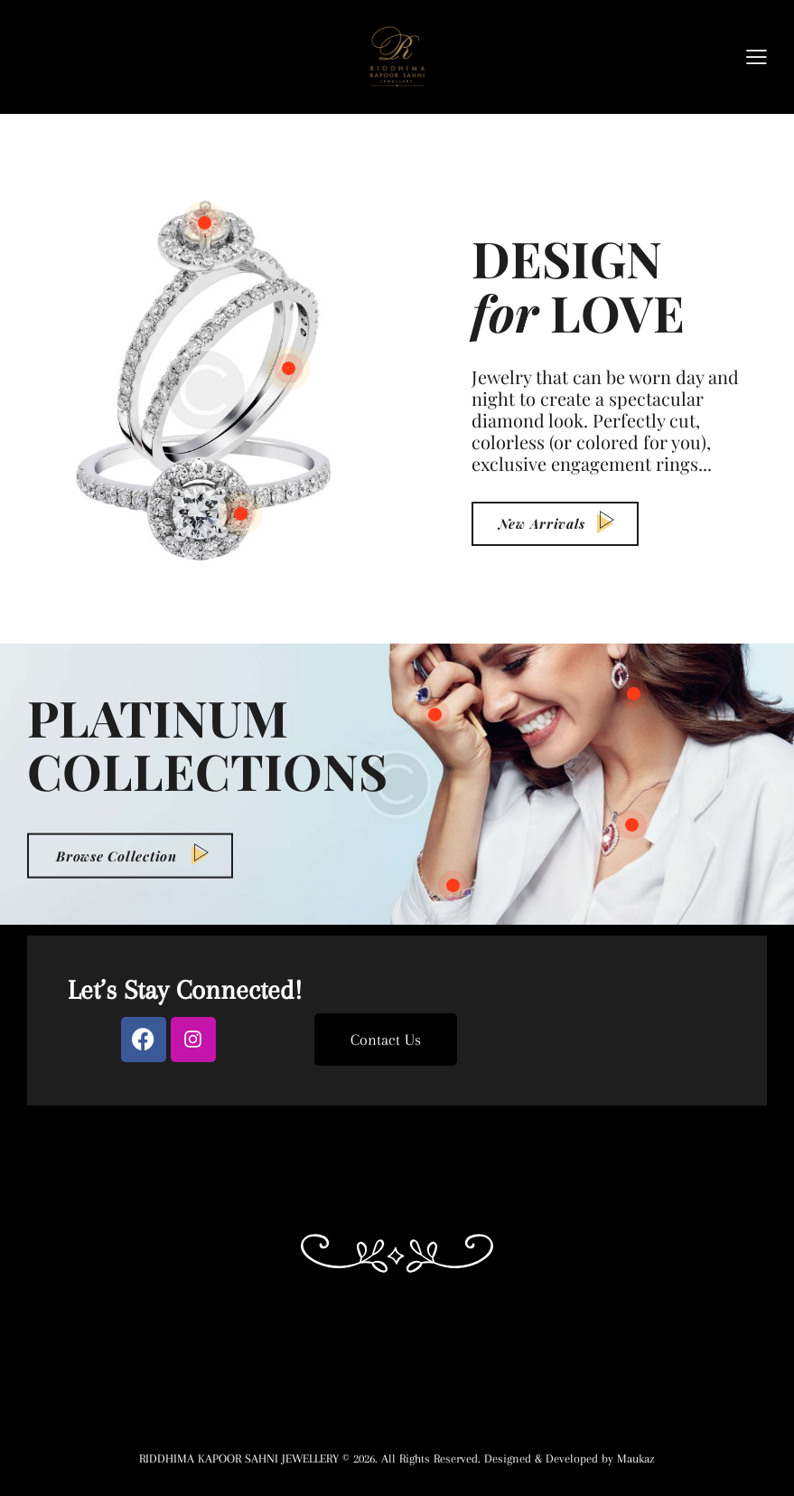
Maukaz (636, 1458)
